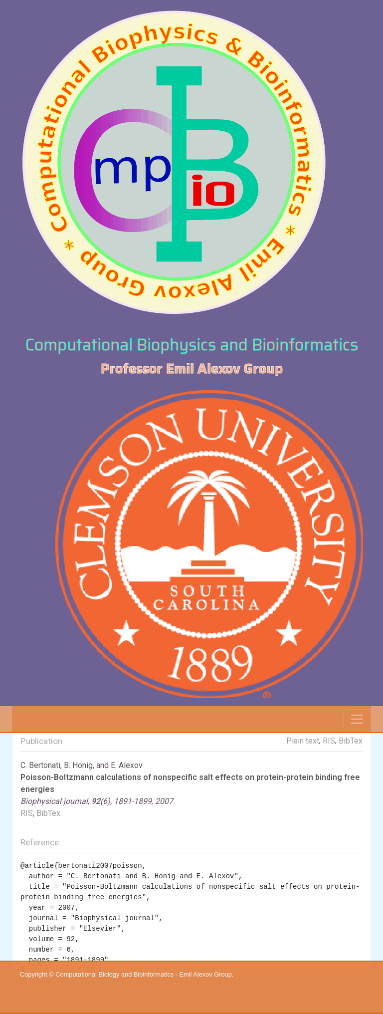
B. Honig (78, 765)
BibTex (351, 741)
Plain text (302, 741)
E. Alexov (127, 765)
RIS (329, 741)
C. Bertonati (40, 765)
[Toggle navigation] (357, 719)
